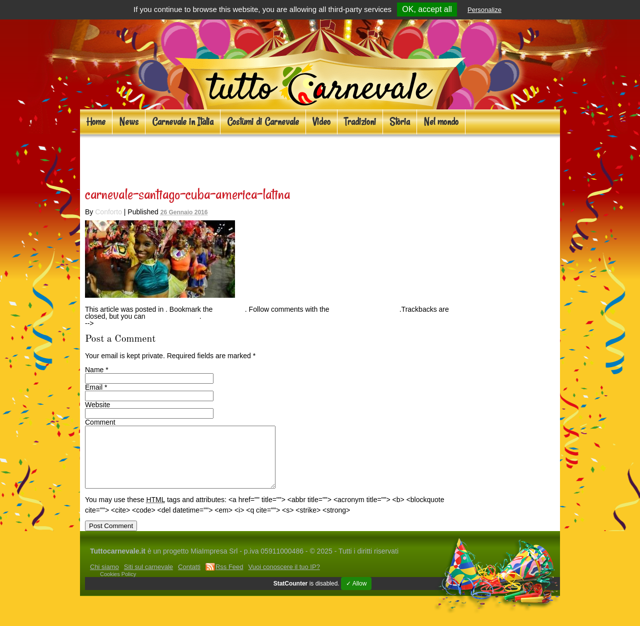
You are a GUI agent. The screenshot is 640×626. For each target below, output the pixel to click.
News (128, 121)
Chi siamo (104, 579)
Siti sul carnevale (148, 579)
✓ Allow (356, 595)
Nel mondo (441, 121)
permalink (229, 309)
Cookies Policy (118, 586)
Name (94, 370)
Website (97, 405)
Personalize (485, 9)
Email (93, 387)
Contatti (189, 579)
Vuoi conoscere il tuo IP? (284, 579)
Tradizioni (360, 121)
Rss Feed (230, 579)
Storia (400, 121)
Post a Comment (174, 316)
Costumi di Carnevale (263, 121)
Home (96, 121)
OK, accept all (427, 9)
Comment (100, 422)
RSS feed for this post (366, 309)
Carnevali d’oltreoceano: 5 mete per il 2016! (237, 157)
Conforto (108, 212)
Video (321, 121)
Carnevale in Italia (183, 121)
